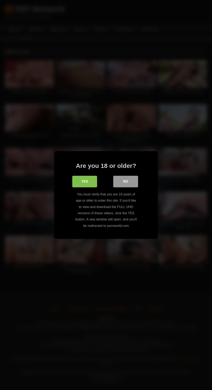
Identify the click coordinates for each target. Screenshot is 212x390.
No (125, 181)
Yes (84, 181)
